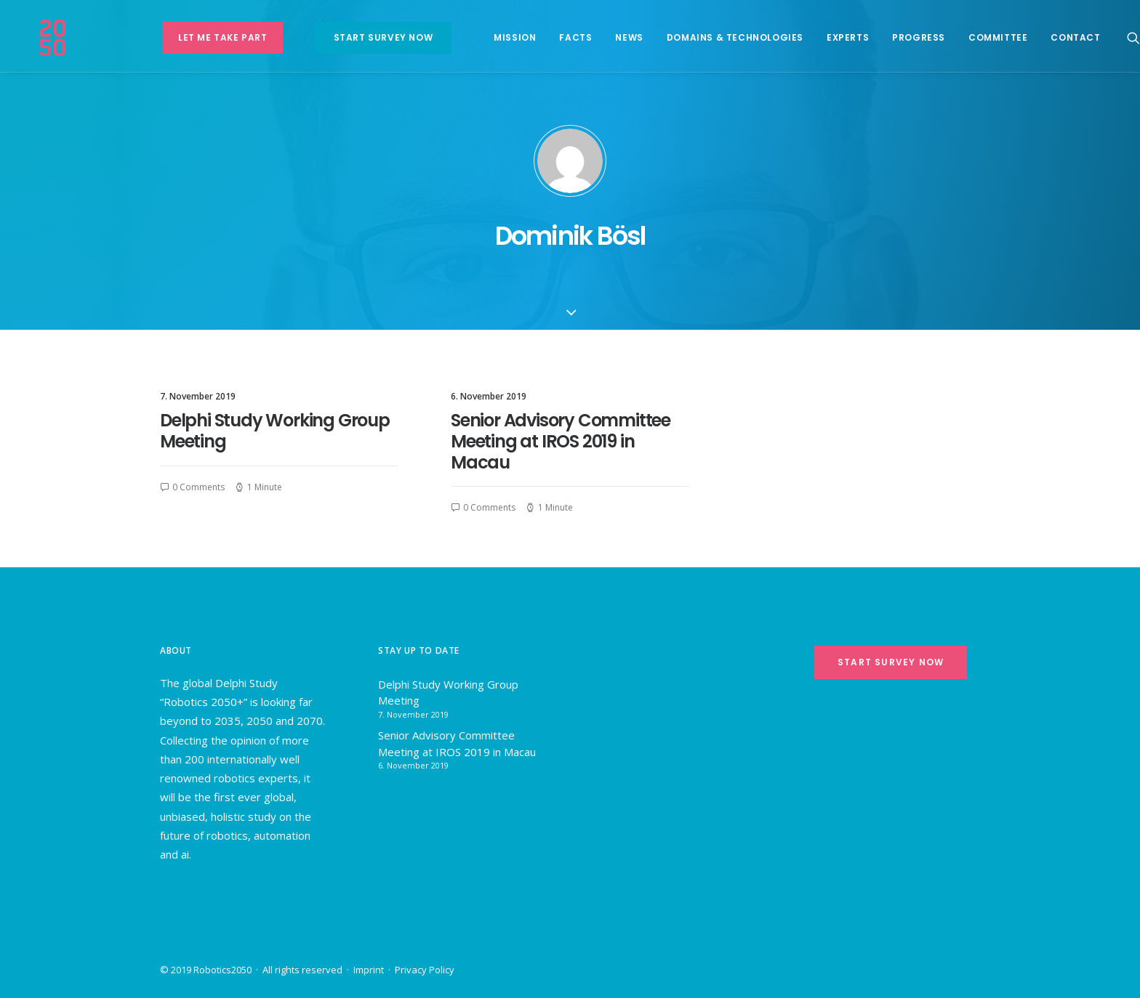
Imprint (368, 969)
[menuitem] (198, 38)
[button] (1108, 38)
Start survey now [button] (891, 662)
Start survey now (359, 37)
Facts (551, 37)
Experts (823, 37)
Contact (1051, 37)
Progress (894, 37)
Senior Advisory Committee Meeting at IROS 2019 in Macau (560, 441)
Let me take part (198, 37)
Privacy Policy (424, 969)
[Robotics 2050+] (79, 38)
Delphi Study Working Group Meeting (275, 430)
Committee (973, 37)
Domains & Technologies (710, 37)
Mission (491, 37)
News (605, 37)
